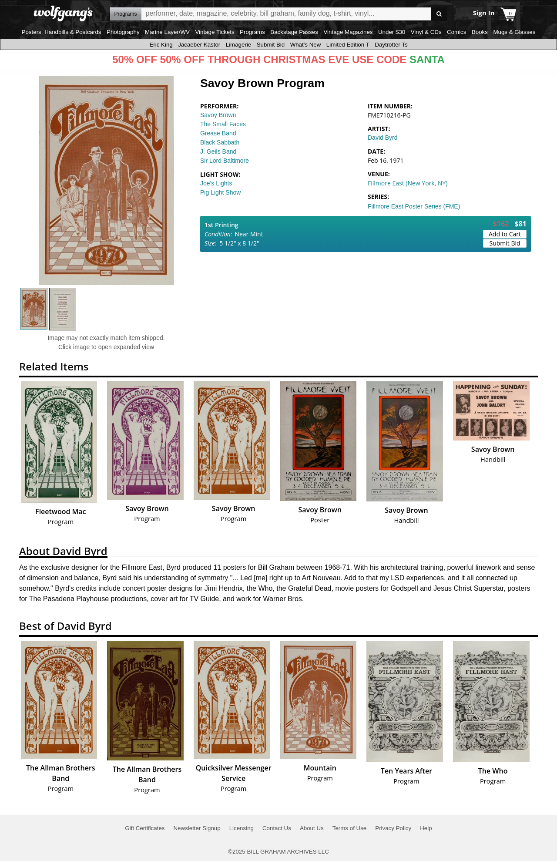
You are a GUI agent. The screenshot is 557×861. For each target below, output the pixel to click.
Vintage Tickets (214, 32)
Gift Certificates (144, 828)
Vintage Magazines (347, 32)
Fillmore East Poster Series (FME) (414, 206)
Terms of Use (349, 828)
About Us (312, 828)
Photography (123, 32)
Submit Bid (271, 44)
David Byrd (382, 137)
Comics (456, 32)
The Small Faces (223, 124)
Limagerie (239, 44)
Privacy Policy (393, 828)
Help (426, 828)
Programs (252, 32)
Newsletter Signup (196, 828)
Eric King (160, 44)
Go (439, 14)
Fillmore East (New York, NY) (407, 183)
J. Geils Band (218, 151)
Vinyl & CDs (426, 32)
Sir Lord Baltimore (224, 160)
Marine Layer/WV (167, 32)
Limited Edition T (347, 44)
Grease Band (218, 133)
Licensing (241, 828)
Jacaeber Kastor (199, 44)
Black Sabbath (219, 142)
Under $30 (391, 32)
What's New (305, 44)
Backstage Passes (294, 32)
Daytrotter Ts (391, 44)
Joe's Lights (216, 183)
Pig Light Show (220, 192)
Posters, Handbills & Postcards (61, 32)
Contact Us (276, 828)
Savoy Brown (218, 114)
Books (480, 32)
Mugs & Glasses (514, 32)
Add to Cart (505, 234)
